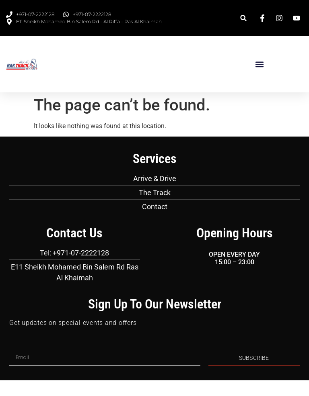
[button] (243, 18)
